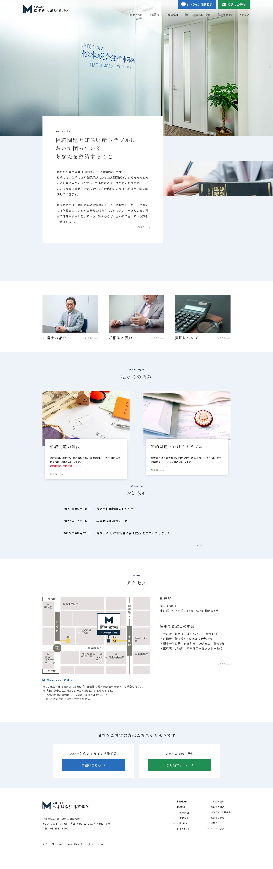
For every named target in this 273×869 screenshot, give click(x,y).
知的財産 (184, 837)
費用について (183, 847)
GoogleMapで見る (59, 699)
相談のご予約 (217, 836)
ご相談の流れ (217, 820)
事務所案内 (182, 820)
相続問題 (184, 831)
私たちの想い (217, 825)
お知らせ (215, 842)
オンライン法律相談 (221, 831)
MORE (141, 227)
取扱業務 (181, 825)
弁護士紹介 (182, 842)
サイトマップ (217, 847)
